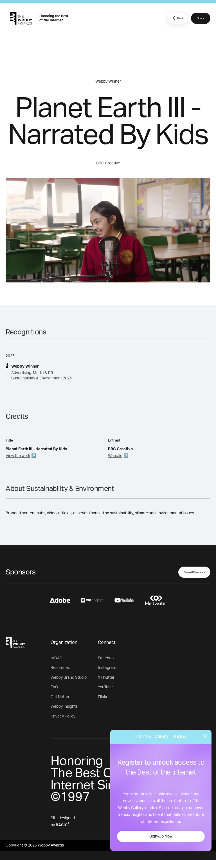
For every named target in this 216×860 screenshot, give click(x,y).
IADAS (56, 658)
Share (200, 18)
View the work (18, 456)
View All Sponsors (194, 572)
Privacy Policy (63, 716)
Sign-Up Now (160, 836)
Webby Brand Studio (69, 678)
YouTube (105, 687)
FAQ (54, 687)
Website (115, 456)
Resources (60, 668)
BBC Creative (108, 163)
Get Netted (60, 697)
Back (177, 18)
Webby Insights (64, 707)
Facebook (107, 658)
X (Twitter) (107, 678)
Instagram (107, 668)
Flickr (102, 697)
